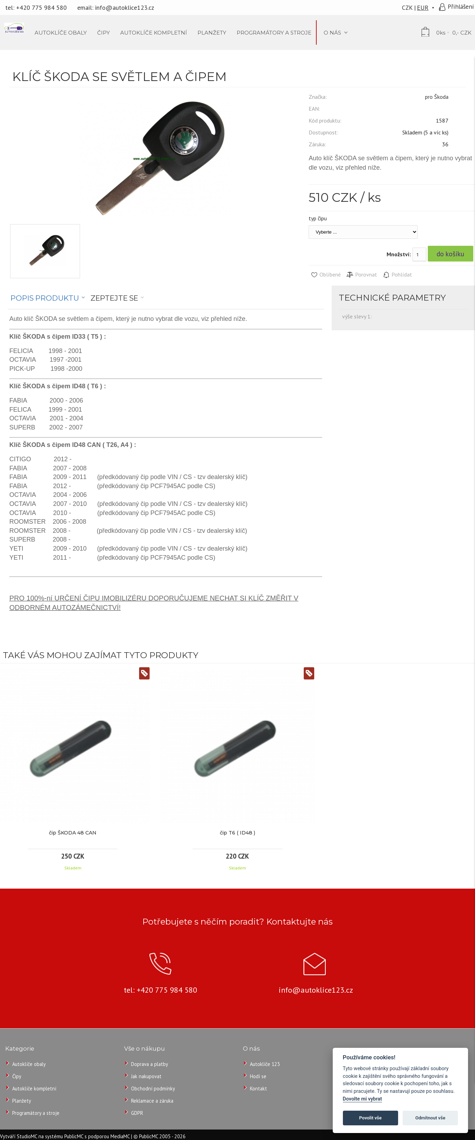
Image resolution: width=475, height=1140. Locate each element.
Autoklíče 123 (265, 1064)
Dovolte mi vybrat (362, 1099)
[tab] (48, 298)
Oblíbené (325, 275)
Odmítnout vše (430, 1117)
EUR (423, 7)
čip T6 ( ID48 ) (237, 833)
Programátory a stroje (35, 1113)
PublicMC (73, 1136)
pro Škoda (436, 96)
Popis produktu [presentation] (44, 298)
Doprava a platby (149, 1064)
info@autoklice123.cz (124, 7)
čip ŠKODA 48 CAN (72, 833)
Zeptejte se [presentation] (114, 298)
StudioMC (27, 1136)
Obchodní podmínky (153, 1088)
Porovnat (361, 275)
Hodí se (258, 1076)
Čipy (16, 1076)
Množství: (399, 254)
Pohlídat (397, 275)
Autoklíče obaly (29, 1064)
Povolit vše (370, 1117)
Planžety (21, 1100)
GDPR (137, 1113)
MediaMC (120, 1136)
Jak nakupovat (146, 1076)
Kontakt (258, 1088)
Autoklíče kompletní (34, 1088)
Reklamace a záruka (152, 1100)
